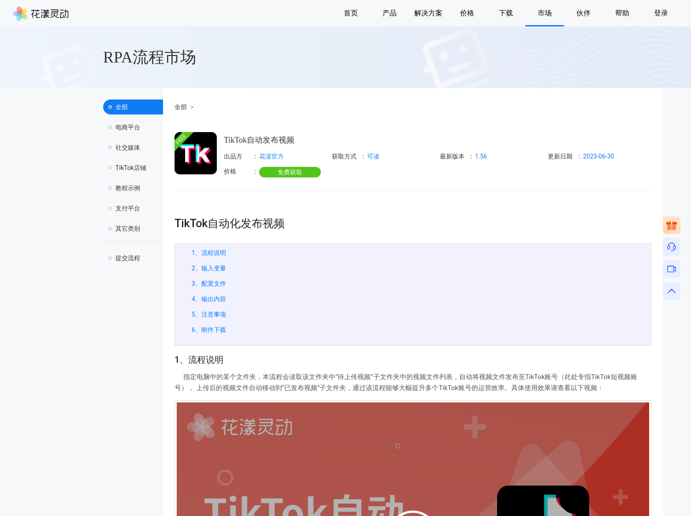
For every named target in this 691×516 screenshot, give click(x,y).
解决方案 (428, 13)
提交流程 (127, 258)
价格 (467, 13)
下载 (506, 13)
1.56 (481, 156)
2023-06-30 (598, 156)
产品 (390, 13)
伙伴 (583, 13)
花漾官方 (271, 156)
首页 (351, 13)
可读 (373, 156)
